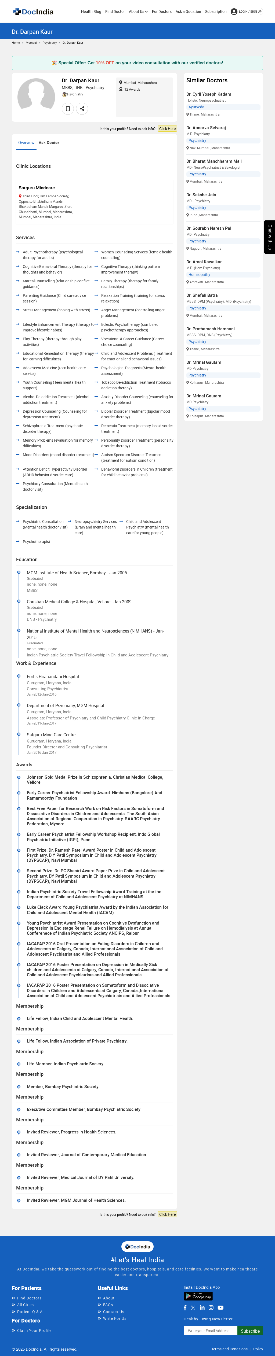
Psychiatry (50, 42)
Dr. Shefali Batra (202, 295)
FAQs (108, 1304)
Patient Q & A (30, 1311)
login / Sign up (246, 11)
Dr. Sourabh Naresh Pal (208, 228)
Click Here (167, 128)
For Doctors (162, 11)
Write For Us (114, 1318)
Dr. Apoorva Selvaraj (206, 128)
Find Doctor (115, 11)
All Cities (25, 1304)
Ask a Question (188, 11)
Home (16, 42)
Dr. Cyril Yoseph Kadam (208, 94)
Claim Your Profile (34, 1330)
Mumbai (31, 42)
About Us (138, 11)
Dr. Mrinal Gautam (203, 362)
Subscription (216, 11)
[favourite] (68, 109)
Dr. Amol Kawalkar (204, 262)
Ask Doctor (49, 142)
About (109, 1297)
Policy (258, 1348)
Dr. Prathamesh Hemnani (210, 329)
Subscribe (250, 1331)
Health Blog (91, 11)
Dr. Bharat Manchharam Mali (214, 161)
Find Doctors (29, 1297)
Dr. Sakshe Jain (201, 195)
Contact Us (113, 1311)
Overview (26, 142)
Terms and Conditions (229, 1348)
